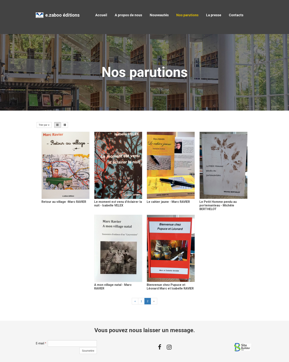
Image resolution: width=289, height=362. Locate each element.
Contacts (236, 15)
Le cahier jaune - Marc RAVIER (168, 202)
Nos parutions (187, 15)
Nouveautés (159, 15)
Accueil (101, 15)
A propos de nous (128, 15)
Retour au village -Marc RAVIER (63, 202)
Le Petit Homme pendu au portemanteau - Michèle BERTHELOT (218, 205)
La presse (213, 15)
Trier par (44, 125)
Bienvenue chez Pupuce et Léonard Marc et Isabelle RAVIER (170, 286)
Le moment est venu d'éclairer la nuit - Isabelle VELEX (118, 203)
